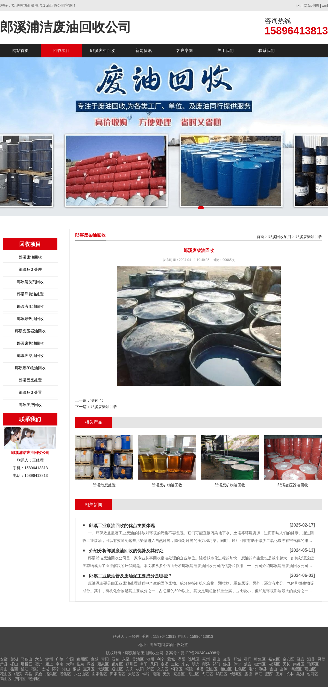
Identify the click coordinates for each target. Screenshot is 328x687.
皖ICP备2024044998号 (200, 653)
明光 (196, 664)
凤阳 (154, 664)
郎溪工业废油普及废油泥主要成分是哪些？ (130, 576)
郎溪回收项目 (279, 237)
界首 (91, 664)
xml (325, 5)
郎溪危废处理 (30, 269)
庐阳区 (20, 679)
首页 (260, 237)
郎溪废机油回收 (30, 343)
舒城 (237, 659)
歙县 (247, 664)
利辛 (161, 659)
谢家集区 (99, 674)
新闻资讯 (143, 50)
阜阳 (144, 664)
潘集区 (51, 674)
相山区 (226, 669)
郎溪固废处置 (30, 380)
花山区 (5, 674)
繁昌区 (179, 674)
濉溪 (199, 669)
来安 (185, 664)
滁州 (49, 659)
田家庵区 (117, 674)
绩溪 (18, 674)
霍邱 (247, 659)
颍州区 (131, 664)
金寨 (227, 659)
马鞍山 (26, 659)
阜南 (59, 664)
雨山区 (310, 669)
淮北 (252, 669)
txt (299, 5)
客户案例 (184, 50)
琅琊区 (313, 664)
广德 (59, 659)
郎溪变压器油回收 (30, 331)
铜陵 (189, 669)
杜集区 (240, 669)
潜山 (66, 669)
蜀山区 (5, 679)
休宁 (237, 664)
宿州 (39, 664)
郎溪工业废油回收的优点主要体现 (122, 525)
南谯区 (298, 664)
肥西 (269, 674)
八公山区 (81, 674)
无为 (167, 674)
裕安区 (274, 659)
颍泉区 (103, 664)
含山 (273, 669)
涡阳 (181, 659)
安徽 (4, 659)
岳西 (14, 669)
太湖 (45, 669)
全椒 (175, 664)
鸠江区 (221, 674)
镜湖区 (236, 674)
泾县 (300, 659)
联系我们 (266, 50)
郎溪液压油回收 (30, 306)
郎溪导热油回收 (30, 318)
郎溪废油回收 (102, 50)
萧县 (4, 664)
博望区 (296, 669)
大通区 (133, 674)
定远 (164, 664)
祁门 (216, 664)
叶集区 (260, 659)
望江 (24, 669)
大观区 (103, 669)
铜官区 (177, 669)
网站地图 (311, 5)
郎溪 (206, 664)
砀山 (14, 664)
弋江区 (207, 674)
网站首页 (20, 50)
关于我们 (225, 50)
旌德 (248, 674)
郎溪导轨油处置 (30, 294)
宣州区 (82, 659)
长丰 (290, 674)
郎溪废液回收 (30, 405)
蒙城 (171, 659)
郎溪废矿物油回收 (30, 368)
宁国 (70, 659)
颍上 (49, 664)
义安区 (162, 669)
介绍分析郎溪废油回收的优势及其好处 (126, 550)
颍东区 (117, 664)
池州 (150, 659)
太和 (70, 664)
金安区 (288, 659)
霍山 (216, 659)
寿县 (28, 674)
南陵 (156, 674)
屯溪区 (274, 664)
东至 (126, 659)
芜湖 (14, 659)
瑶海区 (34, 679)
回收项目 (61, 50)
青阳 (105, 659)
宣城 (94, 659)
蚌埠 (146, 674)
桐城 (76, 669)
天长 (286, 664)
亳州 (206, 659)
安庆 (129, 669)
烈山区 (212, 669)
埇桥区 (26, 664)
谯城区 (194, 659)
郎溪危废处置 (30, 392)
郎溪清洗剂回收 (30, 282)
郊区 (150, 669)
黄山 (4, 669)
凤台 (39, 674)
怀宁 (56, 669)
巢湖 (300, 674)
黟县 (227, 664)
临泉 (80, 664)
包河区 (312, 674)
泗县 (311, 659)
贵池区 (138, 659)
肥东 (279, 674)
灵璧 (321, 659)
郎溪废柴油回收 (30, 355)
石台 (115, 659)
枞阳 (140, 669)
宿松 (35, 669)
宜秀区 (89, 669)
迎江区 (117, 669)
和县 (263, 669)
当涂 (284, 669)
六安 (39, 659)
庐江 (258, 674)
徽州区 (260, 664)
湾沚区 (193, 674)
